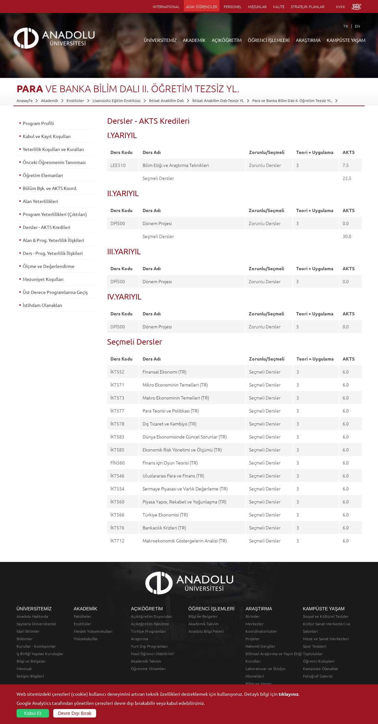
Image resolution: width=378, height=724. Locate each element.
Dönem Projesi (157, 223)
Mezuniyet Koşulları (43, 279)
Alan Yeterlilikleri (40, 201)
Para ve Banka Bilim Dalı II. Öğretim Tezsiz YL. (292, 100)
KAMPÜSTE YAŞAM (346, 40)
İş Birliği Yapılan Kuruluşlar (40, 653)
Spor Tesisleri (314, 646)
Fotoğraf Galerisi (318, 676)
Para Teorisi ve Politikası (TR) (171, 410)
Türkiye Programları (148, 631)
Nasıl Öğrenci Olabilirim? (152, 653)
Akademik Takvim (146, 661)
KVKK (340, 6)
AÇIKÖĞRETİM (227, 40)
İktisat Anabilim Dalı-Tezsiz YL (218, 100)
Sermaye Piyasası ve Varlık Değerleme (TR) (185, 488)
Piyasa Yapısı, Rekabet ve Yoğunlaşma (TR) (184, 501)
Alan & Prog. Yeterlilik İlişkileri (53, 240)
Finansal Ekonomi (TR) (164, 371)
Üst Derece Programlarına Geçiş (55, 292)
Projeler (253, 638)
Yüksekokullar (86, 638)
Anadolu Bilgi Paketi (206, 631)
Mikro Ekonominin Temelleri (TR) (175, 384)
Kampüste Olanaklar (320, 668)
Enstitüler (75, 100)
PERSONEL (233, 6)
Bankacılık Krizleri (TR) (164, 527)
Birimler (253, 616)
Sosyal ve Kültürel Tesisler (326, 616)
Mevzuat (24, 668)
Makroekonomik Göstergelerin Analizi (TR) (185, 540)
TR (345, 26)
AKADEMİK (194, 40)
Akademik (49, 100)
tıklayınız (288, 694)
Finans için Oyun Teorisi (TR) (170, 462)
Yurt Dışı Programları (149, 646)
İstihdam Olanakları (42, 305)
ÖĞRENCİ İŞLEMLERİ (269, 40)
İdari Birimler (28, 631)
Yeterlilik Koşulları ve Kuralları (53, 149)
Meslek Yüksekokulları (93, 631)
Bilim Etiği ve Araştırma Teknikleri (176, 165)
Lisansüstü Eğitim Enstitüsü (117, 100)
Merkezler (255, 623)
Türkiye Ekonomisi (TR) (165, 514)
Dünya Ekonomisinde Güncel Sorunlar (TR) (185, 436)
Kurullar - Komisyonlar (36, 646)
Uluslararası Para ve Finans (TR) (173, 475)
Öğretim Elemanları (43, 175)
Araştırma (139, 638)
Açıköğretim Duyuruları (151, 616)
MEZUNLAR (257, 6)
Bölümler (25, 638)
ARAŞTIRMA (308, 40)
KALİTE (278, 6)
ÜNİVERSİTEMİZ (160, 40)
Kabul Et (32, 713)
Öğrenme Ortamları (148, 668)
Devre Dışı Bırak (75, 713)
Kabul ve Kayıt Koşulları (47, 136)
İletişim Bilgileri (30, 676)
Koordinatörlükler (261, 631)
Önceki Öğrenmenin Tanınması (54, 162)
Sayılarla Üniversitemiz (36, 623)
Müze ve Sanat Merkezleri (326, 638)
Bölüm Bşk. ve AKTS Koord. (50, 188)
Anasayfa (24, 100)
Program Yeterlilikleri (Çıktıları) (55, 214)
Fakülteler (82, 616)
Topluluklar (312, 653)
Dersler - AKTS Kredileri (46, 227)
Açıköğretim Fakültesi (150, 623)
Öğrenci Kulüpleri (318, 661)
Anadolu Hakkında (32, 616)
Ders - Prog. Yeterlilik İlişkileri (53, 253)
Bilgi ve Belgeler (31, 661)
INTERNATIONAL (166, 6)
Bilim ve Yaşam (258, 683)
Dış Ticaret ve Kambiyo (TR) (169, 423)
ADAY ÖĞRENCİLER (201, 6)
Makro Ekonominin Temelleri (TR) (176, 397)
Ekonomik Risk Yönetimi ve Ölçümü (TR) (182, 449)
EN (357, 26)
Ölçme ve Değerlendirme (48, 266)
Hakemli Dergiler (260, 646)
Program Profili (38, 123)
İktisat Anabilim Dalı (166, 100)
